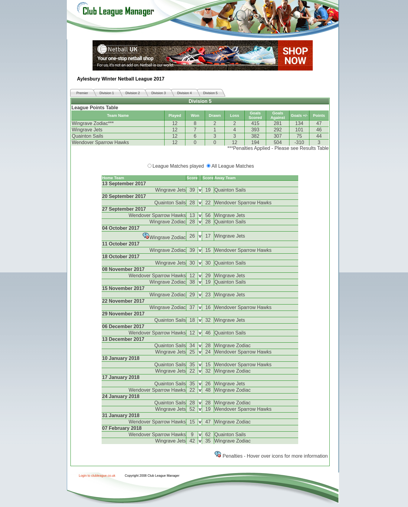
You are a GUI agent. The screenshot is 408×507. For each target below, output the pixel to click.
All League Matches (232, 166)
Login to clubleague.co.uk (97, 475)
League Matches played (178, 166)
